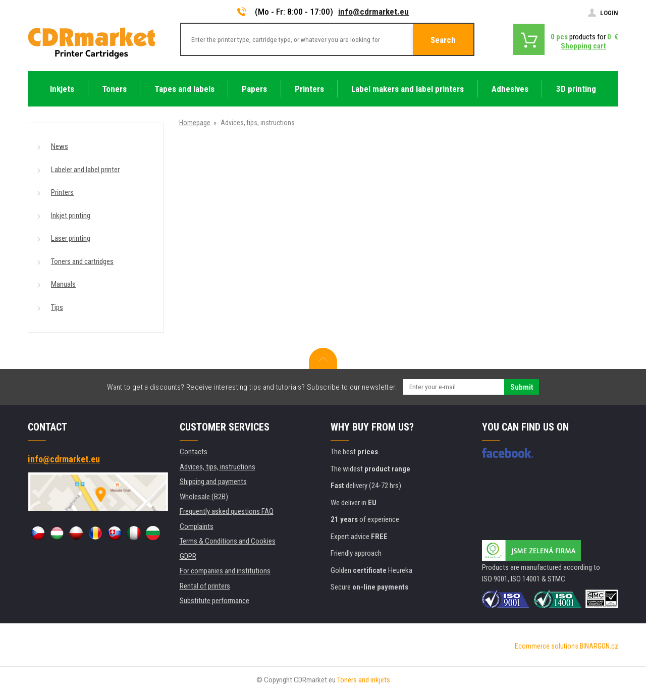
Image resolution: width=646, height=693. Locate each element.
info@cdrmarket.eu (373, 12)
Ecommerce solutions (546, 646)
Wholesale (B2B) (204, 496)
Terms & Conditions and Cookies (228, 541)
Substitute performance (214, 600)
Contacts (193, 451)
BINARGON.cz (599, 646)
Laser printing (70, 238)
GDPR (188, 556)
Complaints (196, 526)
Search (443, 40)
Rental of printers (205, 586)
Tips (57, 307)
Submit (521, 387)
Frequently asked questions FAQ (227, 511)
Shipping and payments (213, 481)
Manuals (63, 284)
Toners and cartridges (82, 261)
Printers (62, 192)
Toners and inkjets (363, 679)
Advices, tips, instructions (217, 466)
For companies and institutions (225, 570)
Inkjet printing (70, 215)
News (59, 146)
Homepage (194, 123)
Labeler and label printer (85, 169)
